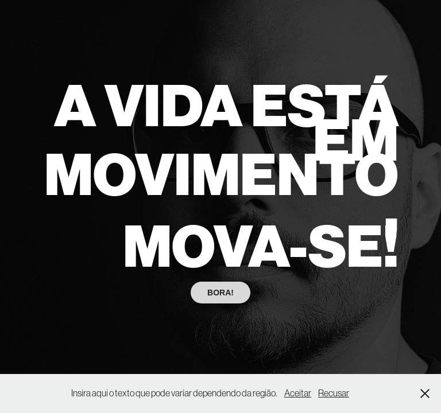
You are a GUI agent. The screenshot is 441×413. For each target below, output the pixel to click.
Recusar (333, 393)
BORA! (220, 292)
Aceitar (297, 393)
